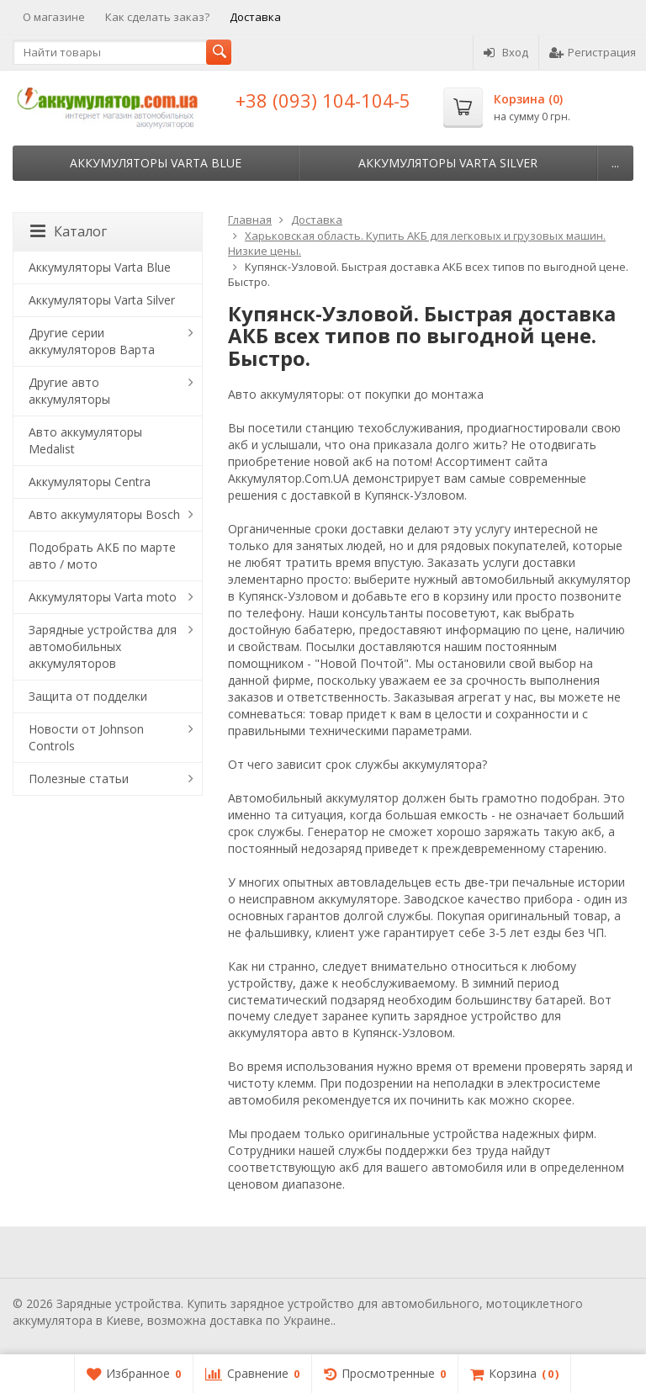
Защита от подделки (88, 696)
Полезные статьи (79, 779)
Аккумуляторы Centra (90, 482)
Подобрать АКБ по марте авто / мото (102, 555)
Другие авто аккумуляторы (69, 390)
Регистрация (592, 52)
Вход (506, 52)
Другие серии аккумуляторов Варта (92, 341)
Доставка (255, 16)
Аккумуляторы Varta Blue (155, 163)
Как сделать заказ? (157, 16)
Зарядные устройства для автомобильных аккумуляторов (103, 646)
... (615, 163)
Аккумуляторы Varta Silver (447, 163)
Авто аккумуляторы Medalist (85, 440)
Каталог (68, 231)
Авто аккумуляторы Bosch (104, 514)
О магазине (54, 16)
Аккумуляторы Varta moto (103, 597)
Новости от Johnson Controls (86, 737)
